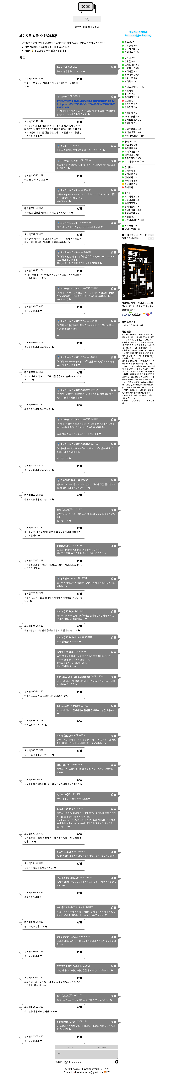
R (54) (127, 193)
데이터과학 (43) (131, 199)
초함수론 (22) (130, 104)
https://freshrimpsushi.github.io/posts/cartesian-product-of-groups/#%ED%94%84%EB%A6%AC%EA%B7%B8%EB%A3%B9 (86, 104)
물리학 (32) (129, 167)
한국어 (78, 26)
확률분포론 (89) (131, 213)
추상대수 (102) (131, 74)
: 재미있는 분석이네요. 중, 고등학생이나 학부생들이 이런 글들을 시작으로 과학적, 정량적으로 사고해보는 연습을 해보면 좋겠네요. (138, 354)
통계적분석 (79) (131, 206)
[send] (116, 1061)
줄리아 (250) (130, 141)
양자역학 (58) (130, 180)
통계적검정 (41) (131, 203)
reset (151, 235)
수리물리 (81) (130, 170)
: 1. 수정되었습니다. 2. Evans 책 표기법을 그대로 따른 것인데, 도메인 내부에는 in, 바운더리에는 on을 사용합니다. (138, 361)
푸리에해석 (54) (131, 97)
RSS (107, 1072)
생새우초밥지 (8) (132, 229)
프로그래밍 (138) (132, 158)
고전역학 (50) (130, 174)
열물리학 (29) (130, 184)
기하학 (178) (130, 81)
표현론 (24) (129, 100)
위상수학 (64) (130, 78)
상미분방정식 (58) (133, 129)
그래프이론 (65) (131, 64)
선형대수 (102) (131, 68)
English (86, 26)
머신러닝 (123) (131, 154)
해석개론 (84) (130, 71)
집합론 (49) (129, 61)
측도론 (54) (129, 94)
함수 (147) (129, 42)
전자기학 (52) (130, 177)
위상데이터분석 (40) (134, 220)
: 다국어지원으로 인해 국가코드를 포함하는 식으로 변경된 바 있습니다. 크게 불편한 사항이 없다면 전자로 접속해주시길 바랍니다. (138, 378)
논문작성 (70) (130, 225)
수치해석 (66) (130, 148)
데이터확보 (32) (131, 196)
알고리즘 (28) (130, 144)
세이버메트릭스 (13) (134, 161)
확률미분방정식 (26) (134, 135)
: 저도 (127, 382)
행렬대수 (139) (131, 52)
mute (151, 239)
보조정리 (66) (130, 45)
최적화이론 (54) (131, 151)
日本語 (95, 26)
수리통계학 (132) (132, 210)
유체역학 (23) (130, 187)
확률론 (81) (129, 216)
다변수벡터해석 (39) (134, 87)
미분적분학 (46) (131, 48)
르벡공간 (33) (130, 123)
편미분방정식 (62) (133, 132)
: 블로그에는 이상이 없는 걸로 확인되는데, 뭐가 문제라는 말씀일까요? (138, 391)
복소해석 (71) (130, 90)
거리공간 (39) (130, 113)
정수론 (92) (129, 58)
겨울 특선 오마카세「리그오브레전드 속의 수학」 (138, 33)
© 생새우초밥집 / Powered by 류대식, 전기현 (87, 1068)
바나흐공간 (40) (131, 116)
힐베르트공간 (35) (133, 119)
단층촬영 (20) (130, 107)
